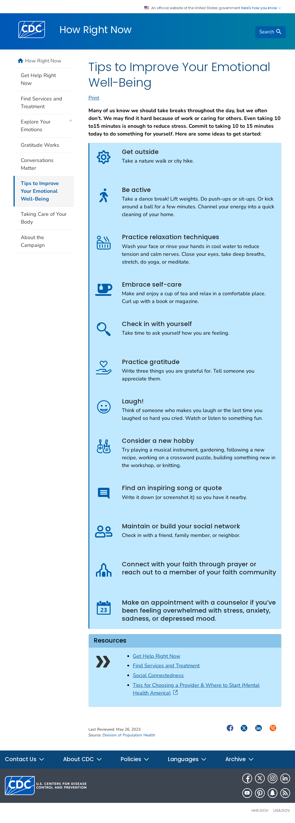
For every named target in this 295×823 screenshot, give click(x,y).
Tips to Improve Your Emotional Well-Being (40, 191)
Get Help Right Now (156, 656)
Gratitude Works (40, 145)
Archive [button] (239, 759)
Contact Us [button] (25, 759)
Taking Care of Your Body (44, 218)
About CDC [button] (82, 759)
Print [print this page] (93, 97)
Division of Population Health (129, 735)
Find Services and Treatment (166, 665)
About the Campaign (33, 241)
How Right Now (95, 30)
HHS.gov (259, 810)
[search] (270, 32)
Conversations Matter (37, 164)
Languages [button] (187, 759)
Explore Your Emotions (35, 125)
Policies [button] (135, 759)
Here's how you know (261, 8)
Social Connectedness (158, 675)
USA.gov (281, 810)
